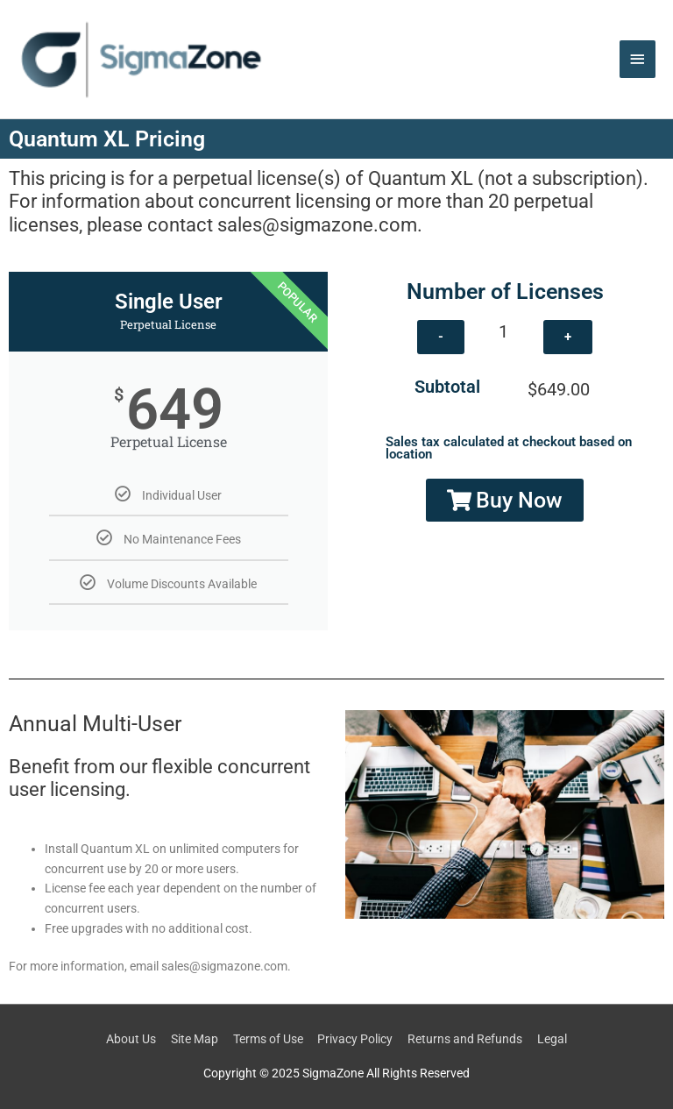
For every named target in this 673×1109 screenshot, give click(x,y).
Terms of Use (268, 1039)
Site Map (194, 1039)
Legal (552, 1039)
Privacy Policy (355, 1039)
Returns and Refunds (464, 1039)
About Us (131, 1039)
